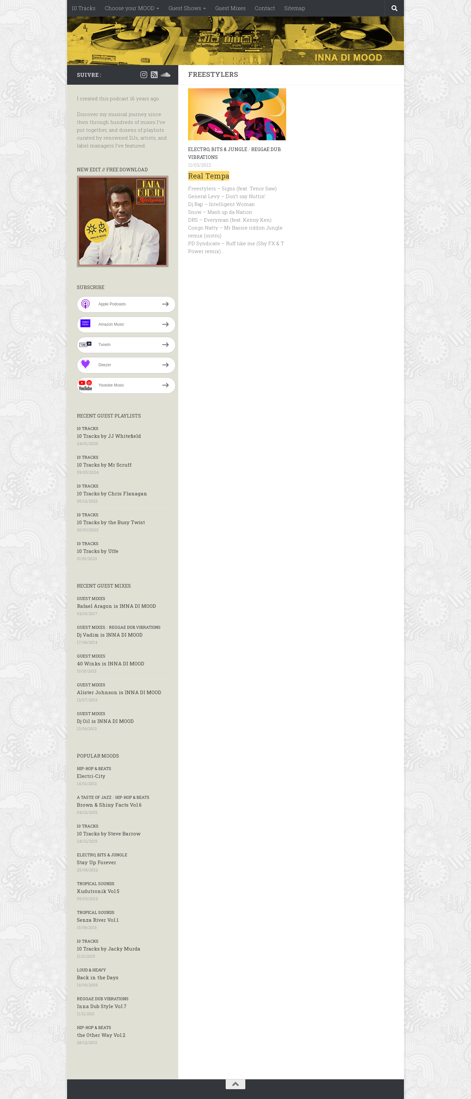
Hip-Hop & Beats (94, 768)
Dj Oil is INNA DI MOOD (105, 721)
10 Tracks (84, 8)
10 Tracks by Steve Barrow (108, 833)
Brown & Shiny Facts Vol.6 (109, 804)
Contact (265, 8)
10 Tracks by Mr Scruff (104, 464)
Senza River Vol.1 (98, 920)
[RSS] (154, 74)
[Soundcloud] (164, 74)
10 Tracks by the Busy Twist (111, 522)
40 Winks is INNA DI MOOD (110, 663)
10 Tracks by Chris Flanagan (112, 493)
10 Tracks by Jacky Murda (108, 948)
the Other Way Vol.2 (101, 1035)
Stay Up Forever (96, 862)
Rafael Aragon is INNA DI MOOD (116, 606)
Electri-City (91, 776)
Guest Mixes (230, 8)
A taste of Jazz (94, 797)
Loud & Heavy (91, 969)
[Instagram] (144, 74)
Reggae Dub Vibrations (135, 627)
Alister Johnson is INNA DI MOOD (119, 692)
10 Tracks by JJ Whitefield (109, 436)
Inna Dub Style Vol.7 (102, 1006)
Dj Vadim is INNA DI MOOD (110, 634)
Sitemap (294, 8)
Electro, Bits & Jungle (217, 149)
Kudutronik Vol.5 (98, 891)
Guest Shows (184, 8)
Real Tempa (208, 175)
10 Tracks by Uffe (97, 551)
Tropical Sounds (95, 883)
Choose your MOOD (129, 8)
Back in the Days (97, 977)
